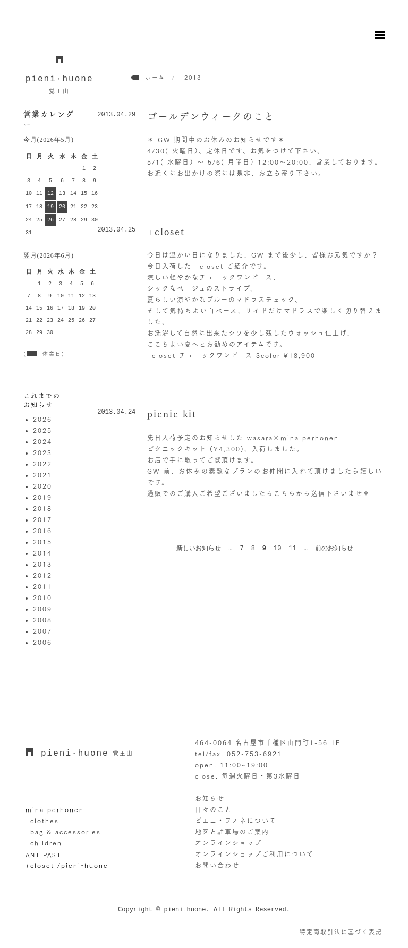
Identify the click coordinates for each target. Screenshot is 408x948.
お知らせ (210, 798)
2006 (42, 642)
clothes (44, 820)
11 (292, 548)
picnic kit (172, 414)
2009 (42, 608)
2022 (42, 463)
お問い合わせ (217, 865)
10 (277, 548)
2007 (42, 631)
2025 (42, 430)
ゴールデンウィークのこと (211, 116)
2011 (42, 586)
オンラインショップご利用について (254, 854)
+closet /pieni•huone (67, 865)
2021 (42, 475)
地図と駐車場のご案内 (232, 832)
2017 (42, 519)
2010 (42, 597)
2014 (42, 553)
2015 (42, 542)
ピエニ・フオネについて (236, 820)
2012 (42, 575)
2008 (42, 620)
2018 (42, 508)
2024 (42, 441)
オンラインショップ (228, 843)
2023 (42, 452)
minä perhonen (55, 809)
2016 (42, 530)
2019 (42, 497)
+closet (166, 231)
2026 (42, 419)
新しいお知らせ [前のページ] (198, 548)
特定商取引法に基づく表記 (341, 932)
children (46, 843)
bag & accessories (65, 832)
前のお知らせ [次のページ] (334, 548)
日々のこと (213, 809)
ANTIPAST (44, 855)
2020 (42, 486)
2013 (42, 564)
